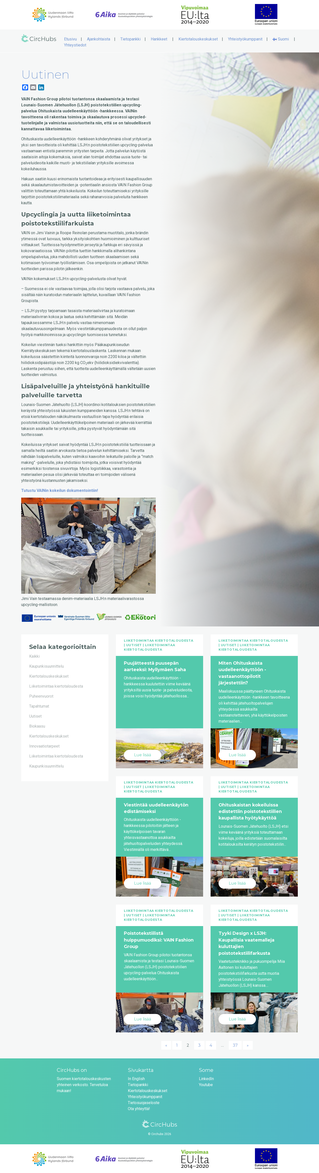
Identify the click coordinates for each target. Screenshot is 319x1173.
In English (136, 1078)
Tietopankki (130, 38)
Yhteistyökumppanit (245, 38)
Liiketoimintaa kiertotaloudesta (56, 685)
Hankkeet (159, 38)
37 (235, 1044)
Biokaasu (37, 725)
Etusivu (70, 38)
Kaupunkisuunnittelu (46, 665)
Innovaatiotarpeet (44, 745)
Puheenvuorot (41, 695)
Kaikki (34, 655)
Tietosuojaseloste (144, 1102)
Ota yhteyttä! (139, 1108)
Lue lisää (142, 754)
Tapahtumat (39, 705)
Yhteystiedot (75, 44)
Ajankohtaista (98, 38)
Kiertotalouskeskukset (198, 38)
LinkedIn (206, 1078)
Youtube (206, 1084)
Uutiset (35, 715)
